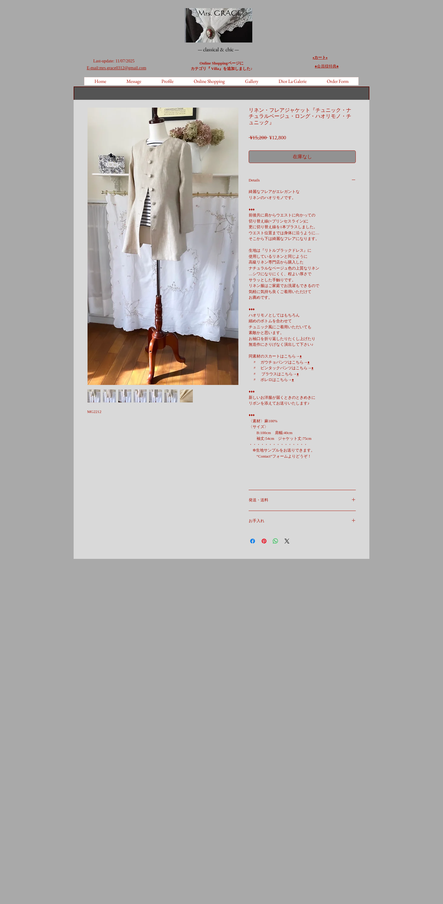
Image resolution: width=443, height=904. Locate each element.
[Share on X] (287, 541)
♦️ (326, 57)
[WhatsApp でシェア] (275, 541)
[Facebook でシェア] (252, 541)
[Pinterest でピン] (264, 541)
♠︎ (327, 66)
